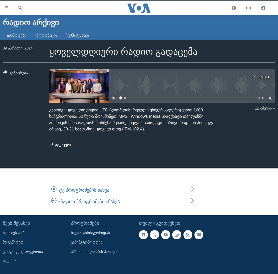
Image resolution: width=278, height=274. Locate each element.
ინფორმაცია (46, 35)
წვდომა (9, 261)
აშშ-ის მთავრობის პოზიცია (94, 252)
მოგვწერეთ (13, 242)
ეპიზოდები (16, 35)
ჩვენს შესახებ (77, 35)
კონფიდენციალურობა (23, 252)
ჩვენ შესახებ (13, 233)
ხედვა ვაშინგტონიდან (90, 233)
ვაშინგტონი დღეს (86, 242)
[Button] (15, 74)
